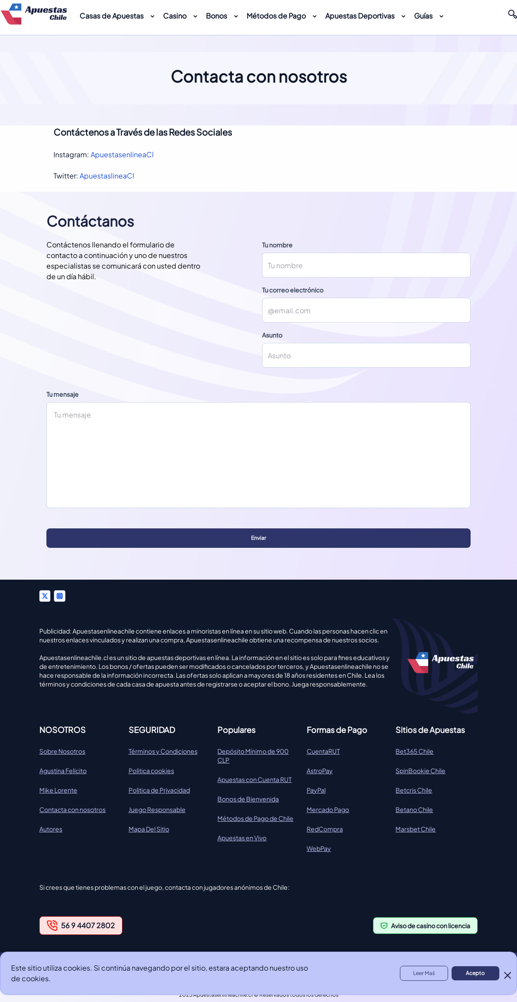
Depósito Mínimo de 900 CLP (253, 755)
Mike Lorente (58, 790)
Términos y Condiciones (163, 751)
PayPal (316, 790)
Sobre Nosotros (62, 751)
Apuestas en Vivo (241, 838)
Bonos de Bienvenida (248, 799)
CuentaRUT (323, 751)
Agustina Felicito (63, 770)
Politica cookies (151, 770)
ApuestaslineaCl (107, 175)
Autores (50, 829)
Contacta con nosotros (72, 809)
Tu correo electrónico (292, 290)
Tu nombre (277, 245)
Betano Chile (414, 809)
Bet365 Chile (414, 751)
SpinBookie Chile (420, 770)
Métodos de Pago (276, 15)
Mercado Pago (328, 809)
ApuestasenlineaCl (122, 154)
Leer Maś (424, 973)
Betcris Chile (413, 790)
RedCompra (325, 829)
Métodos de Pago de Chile (255, 818)
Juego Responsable (157, 809)
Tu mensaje (62, 394)
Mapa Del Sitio (149, 829)
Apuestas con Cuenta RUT (254, 779)
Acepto (475, 973)
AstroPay (320, 770)
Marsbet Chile (415, 829)
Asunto (272, 335)
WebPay (319, 848)
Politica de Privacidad (159, 790)
